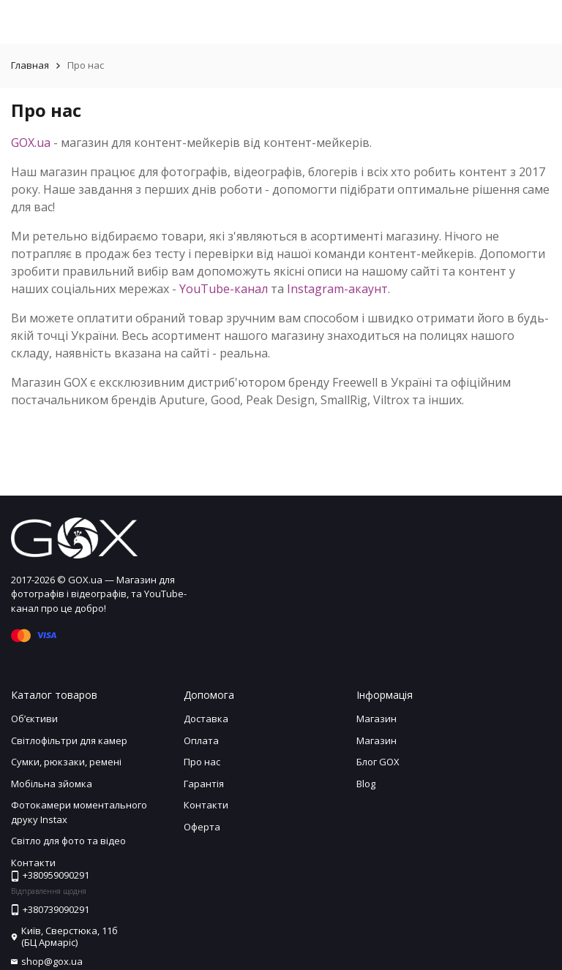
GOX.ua (30, 142)
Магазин (376, 718)
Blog (365, 783)
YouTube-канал (223, 289)
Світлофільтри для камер (69, 740)
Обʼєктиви (34, 718)
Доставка (206, 718)
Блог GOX (378, 761)
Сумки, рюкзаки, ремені (66, 761)
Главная (30, 65)
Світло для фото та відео (68, 840)
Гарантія (204, 783)
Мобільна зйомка (51, 783)
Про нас (202, 761)
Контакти (206, 804)
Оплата (201, 740)
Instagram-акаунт (337, 289)
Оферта (202, 826)
